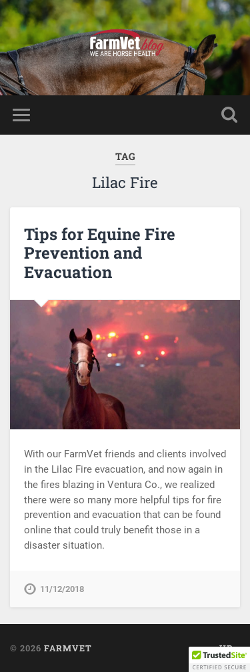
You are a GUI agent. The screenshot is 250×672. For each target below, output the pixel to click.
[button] (219, 659)
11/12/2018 (62, 589)
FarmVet (68, 648)
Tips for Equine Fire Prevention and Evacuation (99, 253)
